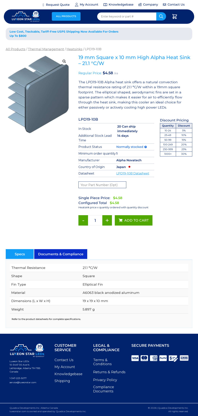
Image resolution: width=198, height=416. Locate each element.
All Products (66, 16)
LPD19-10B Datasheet (132, 173)
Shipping (62, 381)
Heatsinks (74, 49)
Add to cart (136, 220)
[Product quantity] (95, 220)
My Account (65, 367)
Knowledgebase (68, 374)
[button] (64, 61)
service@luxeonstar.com (23, 382)
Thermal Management (46, 49)
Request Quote (58, 5)
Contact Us (64, 360)
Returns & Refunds (109, 372)
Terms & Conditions (102, 362)
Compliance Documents (103, 389)
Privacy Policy (105, 380)
